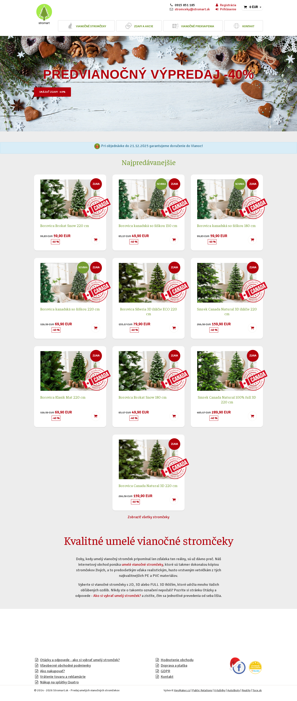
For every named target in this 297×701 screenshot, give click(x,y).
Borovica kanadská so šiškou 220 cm (70, 309)
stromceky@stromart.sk (192, 9)
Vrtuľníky (219, 690)
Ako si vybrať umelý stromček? (117, 595)
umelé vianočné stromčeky (142, 564)
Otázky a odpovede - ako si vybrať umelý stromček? (80, 660)
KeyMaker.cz (182, 690)
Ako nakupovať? (52, 671)
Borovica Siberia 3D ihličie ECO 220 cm (148, 311)
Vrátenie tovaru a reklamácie (63, 676)
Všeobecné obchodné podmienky (65, 665)
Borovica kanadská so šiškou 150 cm (148, 225)
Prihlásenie (226, 9)
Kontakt (167, 676)
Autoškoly (233, 690)
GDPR (165, 671)
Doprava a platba (174, 665)
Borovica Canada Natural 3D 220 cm (148, 485)
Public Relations (202, 690)
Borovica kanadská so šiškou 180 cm (226, 225)
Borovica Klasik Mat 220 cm (62, 397)
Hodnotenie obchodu (177, 660)
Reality (246, 690)
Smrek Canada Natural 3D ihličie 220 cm (227, 311)
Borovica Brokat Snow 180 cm (142, 397)
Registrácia (225, 5)
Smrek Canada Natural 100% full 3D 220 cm (227, 399)
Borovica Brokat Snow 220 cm (64, 225)
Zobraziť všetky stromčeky (148, 517)
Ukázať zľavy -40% (55, 92)
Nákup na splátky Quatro (59, 682)
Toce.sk (257, 690)
